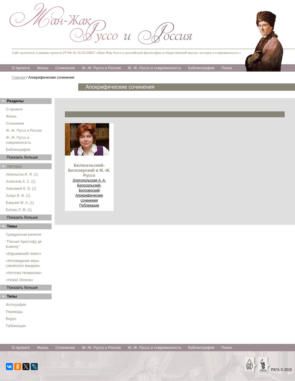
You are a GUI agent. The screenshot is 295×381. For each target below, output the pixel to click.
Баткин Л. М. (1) (19, 210)
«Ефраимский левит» (23, 254)
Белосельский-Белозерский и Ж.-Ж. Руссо (89, 170)
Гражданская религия (23, 234)
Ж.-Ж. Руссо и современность (154, 68)
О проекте (21, 68)
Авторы (14, 166)
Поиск (226, 68)
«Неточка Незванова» (24, 273)
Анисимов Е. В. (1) (21, 189)
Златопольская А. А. (89, 180)
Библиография (201, 68)
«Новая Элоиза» (19, 280)
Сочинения (65, 68)
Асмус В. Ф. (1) (18, 196)
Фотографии (16, 305)
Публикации (16, 326)
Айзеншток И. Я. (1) (22, 174)
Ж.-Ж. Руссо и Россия (101, 68)
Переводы (14, 312)
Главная (18, 77)
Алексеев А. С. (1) (21, 181)
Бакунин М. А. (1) (20, 203)
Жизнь (42, 68)
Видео (11, 319)
